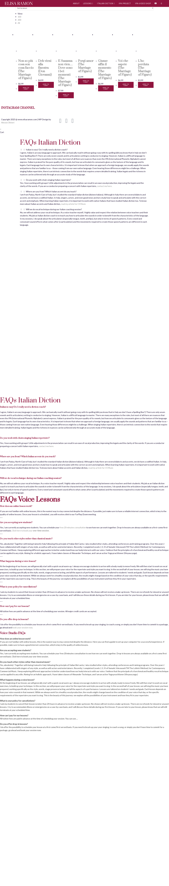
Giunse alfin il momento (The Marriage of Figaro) (105, 69)
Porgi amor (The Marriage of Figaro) (85, 66)
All (19, 23)
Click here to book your (30, 530)
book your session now (22, 627)
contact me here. (104, 186)
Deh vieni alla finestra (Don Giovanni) (45, 68)
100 (19, 16)
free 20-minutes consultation (73, 527)
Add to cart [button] (26, 88)
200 (19, 20)
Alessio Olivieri (7, 122)
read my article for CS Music (73, 204)
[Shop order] (84, 8)
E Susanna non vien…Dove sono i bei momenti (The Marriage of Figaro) (65, 73)
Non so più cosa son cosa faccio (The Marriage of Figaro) (26, 69)
